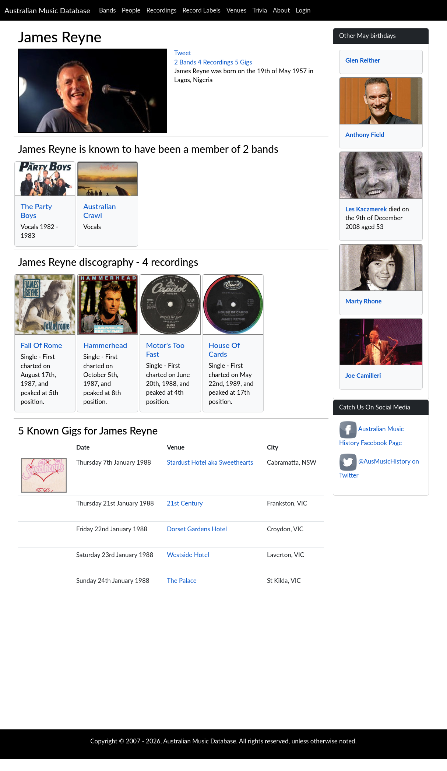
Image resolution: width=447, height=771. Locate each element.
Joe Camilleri (363, 375)
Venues (236, 10)
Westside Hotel (188, 555)
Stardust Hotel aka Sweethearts (210, 462)
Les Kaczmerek (366, 209)
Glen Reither (362, 60)
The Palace (182, 580)
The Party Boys (36, 210)
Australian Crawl (99, 210)
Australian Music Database (47, 10)
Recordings (162, 10)
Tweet (182, 53)
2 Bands (185, 62)
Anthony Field (364, 134)
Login (303, 10)
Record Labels (201, 10)
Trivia (259, 10)
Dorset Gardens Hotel (197, 529)
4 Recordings (215, 62)
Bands (107, 10)
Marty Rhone (363, 301)
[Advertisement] (223, 670)
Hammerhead (105, 345)
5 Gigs (243, 62)
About (281, 10)
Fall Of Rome (41, 345)
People (131, 10)
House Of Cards (224, 349)
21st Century (185, 503)
